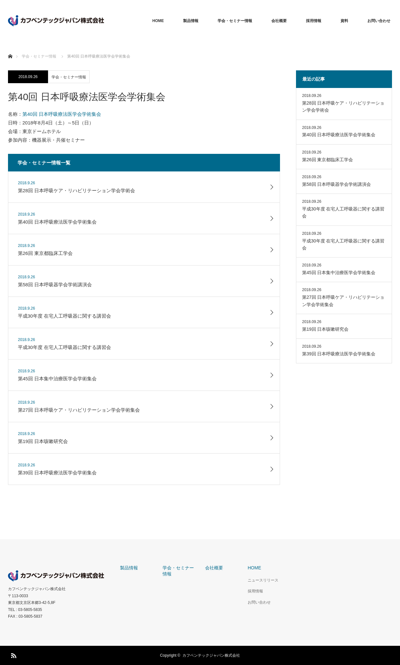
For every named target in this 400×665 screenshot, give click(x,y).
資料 (344, 21)
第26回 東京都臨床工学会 (327, 159)
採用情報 (313, 21)
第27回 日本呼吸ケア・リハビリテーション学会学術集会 (343, 301)
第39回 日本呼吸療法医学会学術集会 (338, 353)
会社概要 (279, 21)
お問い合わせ (378, 21)
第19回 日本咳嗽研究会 (325, 329)
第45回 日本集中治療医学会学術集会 (338, 272)
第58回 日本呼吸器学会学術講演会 (336, 184)
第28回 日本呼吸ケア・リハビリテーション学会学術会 (343, 106)
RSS (13, 654)
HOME (158, 21)
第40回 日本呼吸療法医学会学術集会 (61, 114)
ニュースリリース (263, 580)
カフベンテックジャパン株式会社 (37, 589)
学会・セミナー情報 (235, 21)
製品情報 (190, 21)
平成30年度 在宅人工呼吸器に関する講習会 (343, 212)
